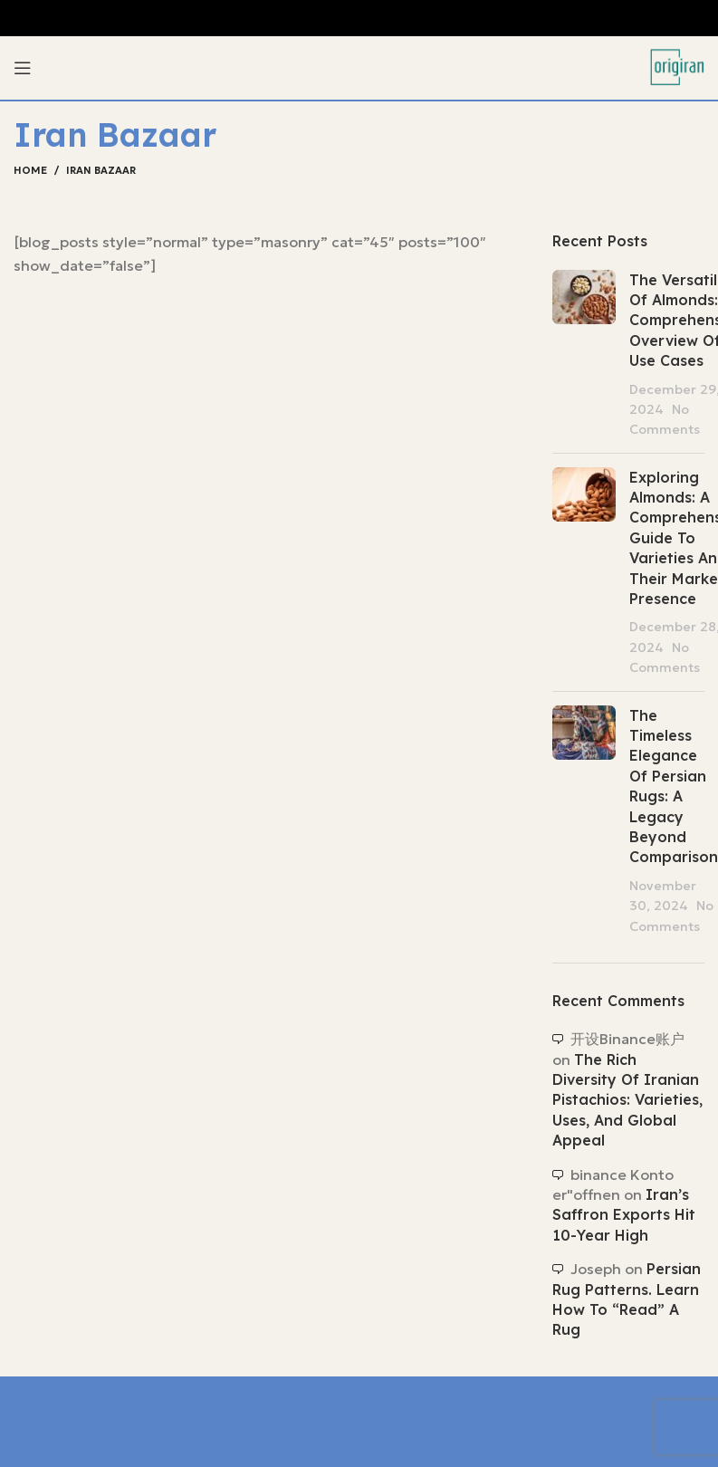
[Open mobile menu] (23, 68)
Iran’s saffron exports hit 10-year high (623, 1214)
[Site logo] (677, 66)
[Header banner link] (359, 18)
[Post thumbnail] (584, 354)
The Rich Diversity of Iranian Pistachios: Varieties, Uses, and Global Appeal (627, 1100)
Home (30, 170)
